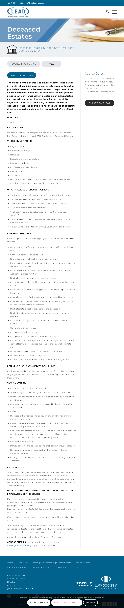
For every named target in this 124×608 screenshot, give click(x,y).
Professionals (61, 567)
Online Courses (83, 563)
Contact (76, 567)
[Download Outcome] (21, 75)
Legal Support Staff (41, 567)
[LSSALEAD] (18, 12)
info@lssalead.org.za (34, 3)
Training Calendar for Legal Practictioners (51, 563)
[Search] (106, 12)
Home (10, 563)
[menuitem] (106, 12)
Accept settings (39, 602)
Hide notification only (67, 602)
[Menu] (113, 12)
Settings (90, 602)
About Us (23, 563)
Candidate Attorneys (16, 567)
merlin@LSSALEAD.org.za (20, 545)
